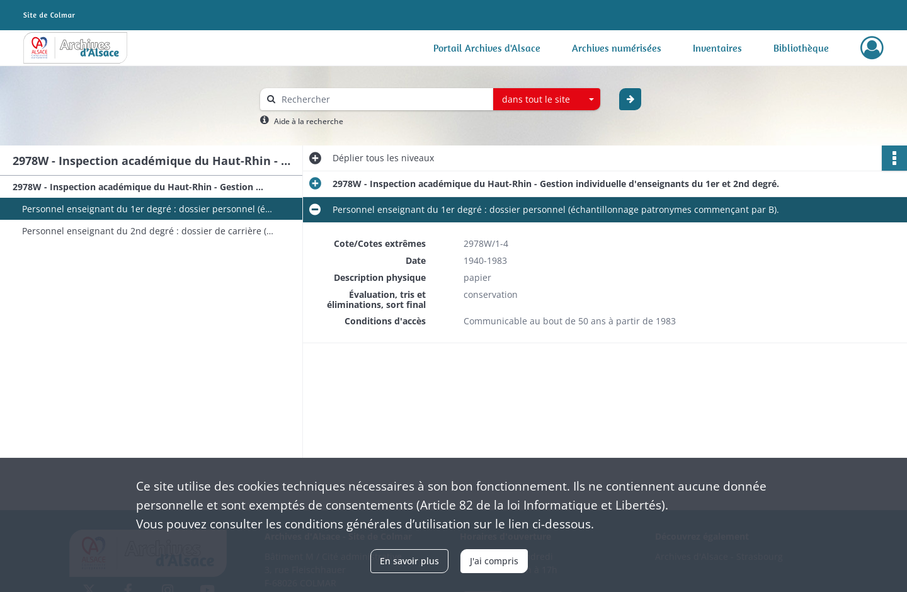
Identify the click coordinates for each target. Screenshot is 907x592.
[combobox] (546, 99)
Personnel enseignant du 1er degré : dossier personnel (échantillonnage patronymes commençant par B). (148, 209)
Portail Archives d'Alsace (486, 48)
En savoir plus (409, 561)
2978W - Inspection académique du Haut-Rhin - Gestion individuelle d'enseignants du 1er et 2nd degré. (139, 187)
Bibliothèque (801, 48)
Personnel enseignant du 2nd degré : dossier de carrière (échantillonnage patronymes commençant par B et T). (148, 231)
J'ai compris (494, 561)
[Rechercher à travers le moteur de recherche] (383, 99)
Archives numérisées (616, 48)
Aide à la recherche (308, 121)
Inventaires (717, 48)
